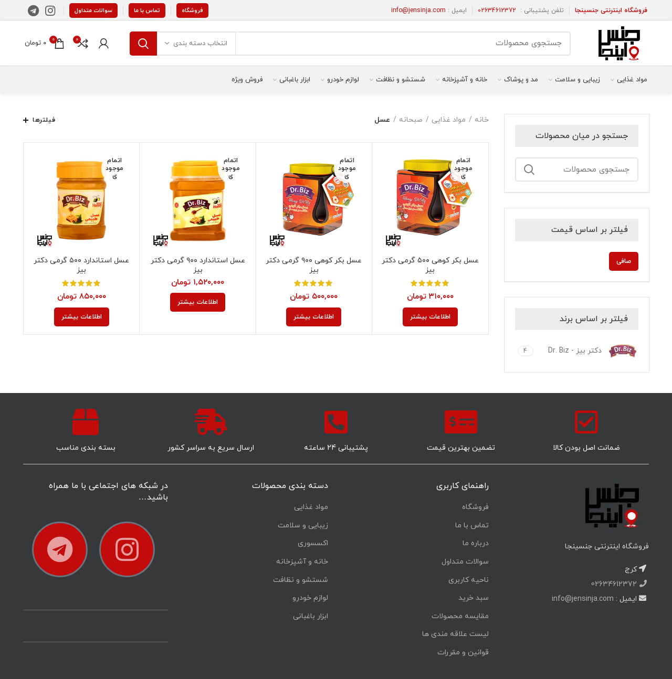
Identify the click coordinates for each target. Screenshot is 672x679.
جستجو (143, 43)
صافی (623, 261)
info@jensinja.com (418, 10)
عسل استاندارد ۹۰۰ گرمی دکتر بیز (198, 265)
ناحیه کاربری (468, 580)
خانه (482, 120)
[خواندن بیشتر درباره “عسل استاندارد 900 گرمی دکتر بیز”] (197, 302)
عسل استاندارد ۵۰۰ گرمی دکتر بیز (81, 265)
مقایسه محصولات (460, 616)
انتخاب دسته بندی (200, 43)
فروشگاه (192, 10)
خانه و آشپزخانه (302, 562)
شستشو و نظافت (300, 580)
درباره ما (476, 543)
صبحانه (411, 120)
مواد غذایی (449, 120)
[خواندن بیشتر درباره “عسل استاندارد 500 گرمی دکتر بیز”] (81, 316)
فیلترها (44, 120)
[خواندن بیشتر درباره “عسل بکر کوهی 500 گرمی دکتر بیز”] (430, 316)
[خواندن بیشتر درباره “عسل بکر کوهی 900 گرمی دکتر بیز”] (313, 316)
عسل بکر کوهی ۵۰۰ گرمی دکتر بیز (430, 265)
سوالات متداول (93, 10)
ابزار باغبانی (310, 616)
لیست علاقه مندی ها (455, 634)
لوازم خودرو (310, 598)
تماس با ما (147, 10)
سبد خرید (473, 598)
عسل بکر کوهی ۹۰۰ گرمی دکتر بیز (314, 265)
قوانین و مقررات (463, 652)
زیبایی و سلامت (303, 526)
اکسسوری (313, 543)
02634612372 (497, 10)
